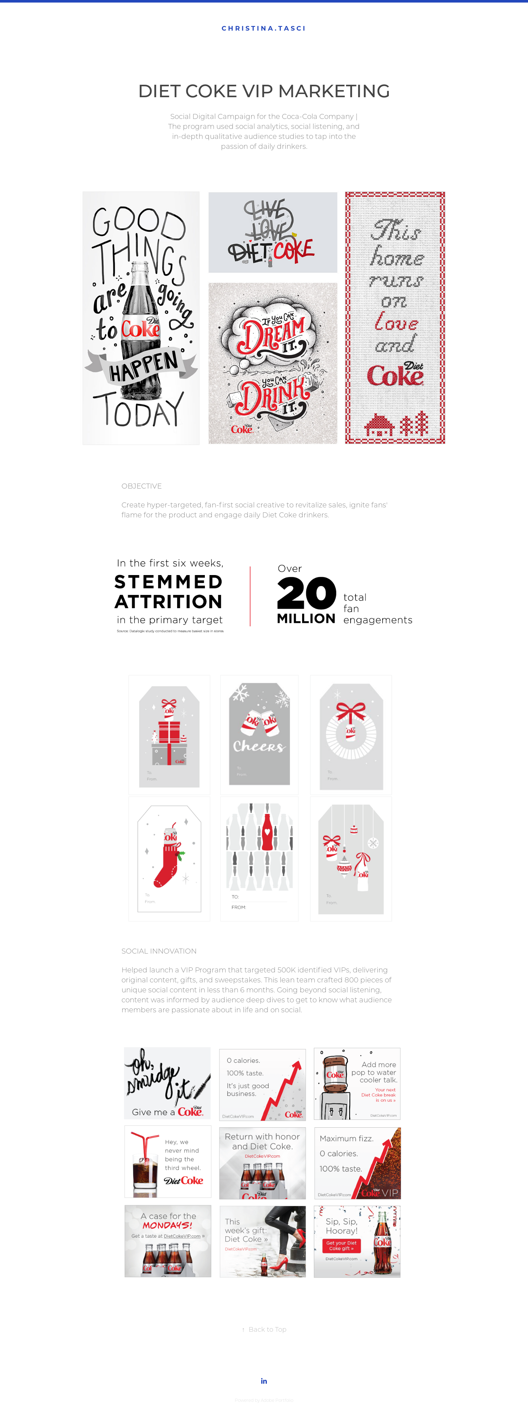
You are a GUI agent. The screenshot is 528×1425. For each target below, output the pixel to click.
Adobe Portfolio (277, 1400)
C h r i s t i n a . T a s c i (264, 28)
